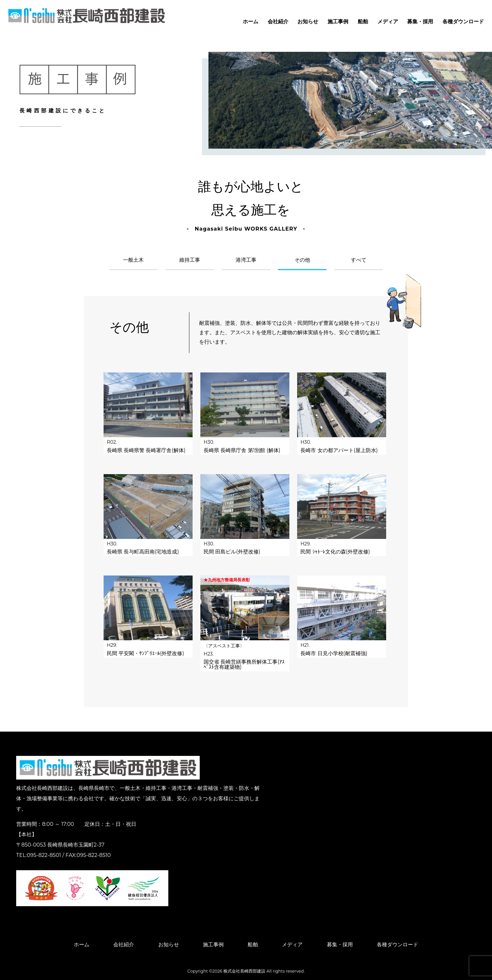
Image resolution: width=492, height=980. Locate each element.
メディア (387, 21)
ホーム (250, 21)
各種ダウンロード (463, 21)
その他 (302, 260)
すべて (358, 260)
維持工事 (189, 260)
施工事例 (338, 21)
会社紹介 (278, 21)
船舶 (363, 21)
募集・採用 (420, 21)
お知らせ (307, 21)
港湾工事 (246, 260)
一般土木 (133, 260)
